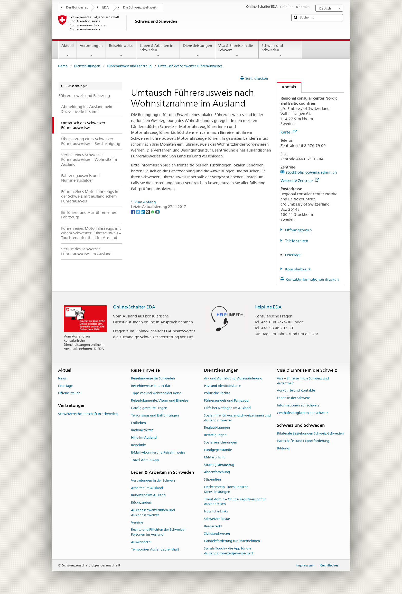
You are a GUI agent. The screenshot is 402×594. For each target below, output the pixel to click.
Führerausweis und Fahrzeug (129, 66)
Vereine (137, 522)
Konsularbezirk (297, 269)
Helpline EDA (268, 306)
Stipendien (212, 479)
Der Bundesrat (77, 7)
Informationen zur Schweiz (298, 405)
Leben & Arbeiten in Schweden (158, 50)
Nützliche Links (216, 511)
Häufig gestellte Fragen (149, 408)
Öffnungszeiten (298, 230)
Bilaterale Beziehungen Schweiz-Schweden (310, 433)
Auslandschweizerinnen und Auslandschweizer (153, 512)
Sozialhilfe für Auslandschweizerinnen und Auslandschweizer (237, 417)
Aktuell (68, 50)
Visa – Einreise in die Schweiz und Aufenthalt (303, 380)
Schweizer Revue (217, 519)
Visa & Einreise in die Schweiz (237, 50)
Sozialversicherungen (220, 442)
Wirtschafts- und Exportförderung (303, 441)
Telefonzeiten (296, 241)
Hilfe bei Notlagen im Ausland (227, 408)
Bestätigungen (215, 435)
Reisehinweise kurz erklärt (151, 386)
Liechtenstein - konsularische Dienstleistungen (226, 489)
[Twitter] (138, 211)
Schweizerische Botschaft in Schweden (88, 414)
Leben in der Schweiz (293, 398)
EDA (105, 7)
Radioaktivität (142, 430)
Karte (289, 132)
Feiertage (293, 254)
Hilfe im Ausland (144, 438)
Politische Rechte (217, 393)
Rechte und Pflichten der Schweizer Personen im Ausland (158, 532)
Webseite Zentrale (300, 180)
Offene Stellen (69, 393)
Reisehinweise (121, 50)
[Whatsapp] (153, 211)
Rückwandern (141, 503)
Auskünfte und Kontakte (296, 391)
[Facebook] (133, 211)
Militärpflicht (214, 457)
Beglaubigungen (217, 428)
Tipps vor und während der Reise (156, 393)
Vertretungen (91, 50)
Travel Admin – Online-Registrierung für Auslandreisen (235, 501)
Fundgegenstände (218, 450)
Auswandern (141, 542)
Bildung (283, 448)
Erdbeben (138, 423)
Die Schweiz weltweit (139, 7)
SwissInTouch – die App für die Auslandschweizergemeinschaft (228, 551)
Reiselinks (138, 445)
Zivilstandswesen (217, 534)
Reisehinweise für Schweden (153, 378)
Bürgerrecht (213, 526)
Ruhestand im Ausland (148, 495)
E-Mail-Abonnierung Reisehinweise (158, 452)
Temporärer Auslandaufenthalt (155, 549)
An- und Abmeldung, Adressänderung (233, 378)
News (62, 378)
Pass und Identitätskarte (222, 386)
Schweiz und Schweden (280, 50)
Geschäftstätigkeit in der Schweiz (302, 413)
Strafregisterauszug (219, 465)
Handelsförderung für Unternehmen (232, 541)
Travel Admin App (145, 460)
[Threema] (148, 211)
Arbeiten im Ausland (147, 488)
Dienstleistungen (197, 50)
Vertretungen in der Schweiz (153, 480)
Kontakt (286, 86)
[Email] (157, 211)
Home (62, 66)
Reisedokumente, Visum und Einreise (159, 400)
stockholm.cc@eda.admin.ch (311, 172)
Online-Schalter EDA (134, 306)
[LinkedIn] (143, 211)
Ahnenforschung (217, 472)
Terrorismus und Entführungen (155, 415)
